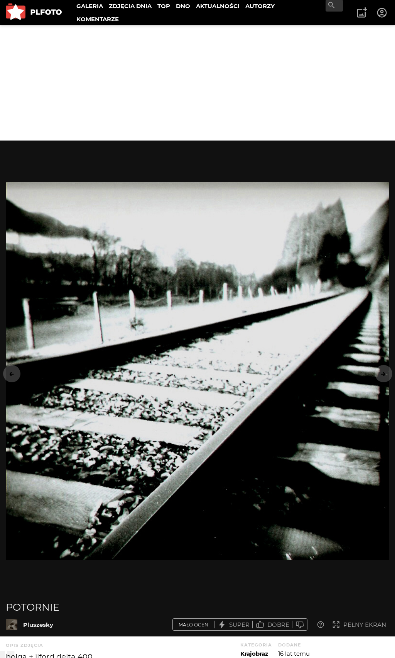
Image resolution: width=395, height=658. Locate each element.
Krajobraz (254, 653)
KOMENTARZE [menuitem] (97, 19)
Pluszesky (38, 624)
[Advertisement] (197, 83)
